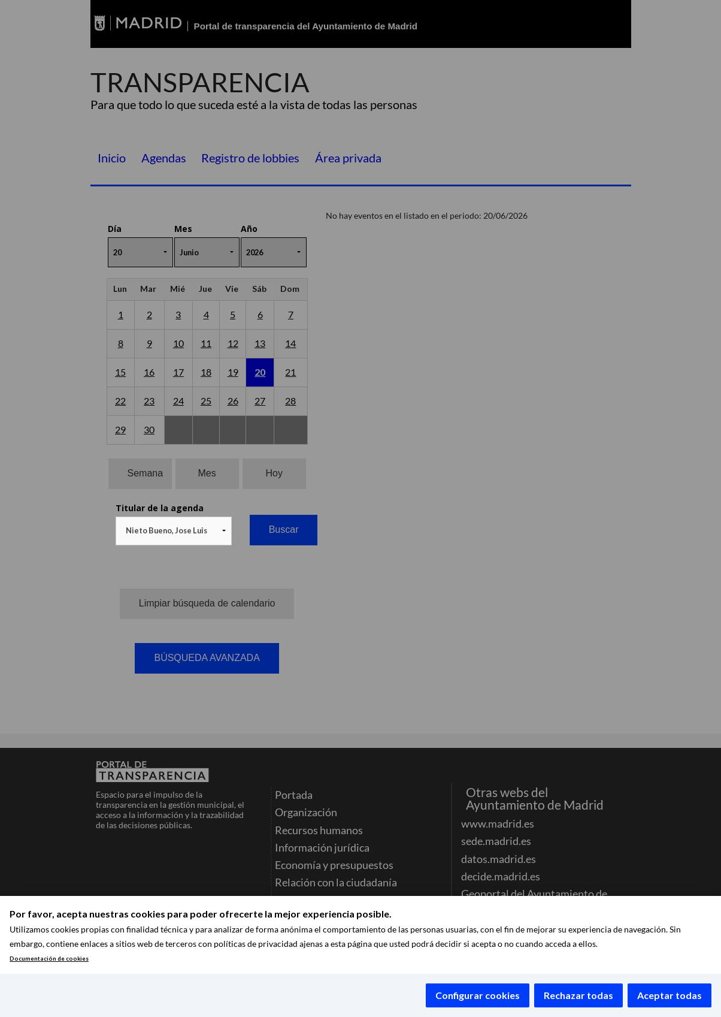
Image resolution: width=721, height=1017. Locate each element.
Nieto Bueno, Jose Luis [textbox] (166, 530)
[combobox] (174, 531)
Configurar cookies (477, 995)
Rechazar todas (578, 995)
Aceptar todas (669, 995)
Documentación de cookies (49, 958)
